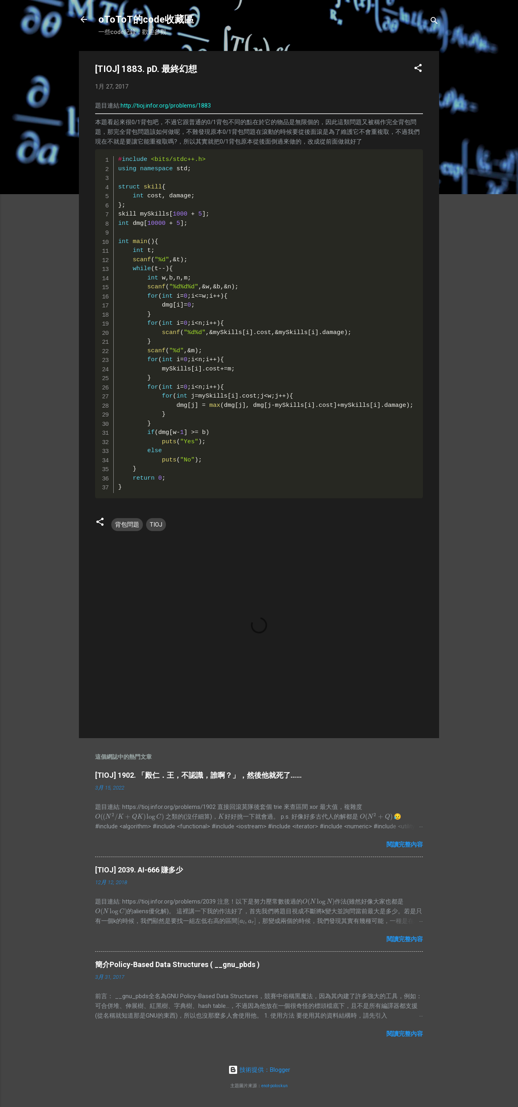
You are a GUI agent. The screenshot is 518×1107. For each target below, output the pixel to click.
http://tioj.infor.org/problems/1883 (166, 105)
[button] (418, 69)
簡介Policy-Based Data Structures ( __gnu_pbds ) (177, 964)
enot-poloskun (274, 1085)
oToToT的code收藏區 (146, 19)
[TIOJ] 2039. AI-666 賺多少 (139, 870)
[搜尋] (434, 22)
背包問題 (127, 524)
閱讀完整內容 (404, 844)
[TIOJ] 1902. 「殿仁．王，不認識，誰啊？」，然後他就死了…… (198, 775)
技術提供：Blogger (259, 1069)
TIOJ (156, 524)
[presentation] (129, 816)
